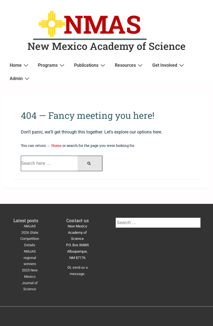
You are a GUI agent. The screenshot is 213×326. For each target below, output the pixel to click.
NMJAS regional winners (30, 257)
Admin (20, 78)
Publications (90, 65)
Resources (129, 65)
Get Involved (168, 65)
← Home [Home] (54, 145)
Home (20, 65)
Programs (52, 65)
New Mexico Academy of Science (106, 46)
